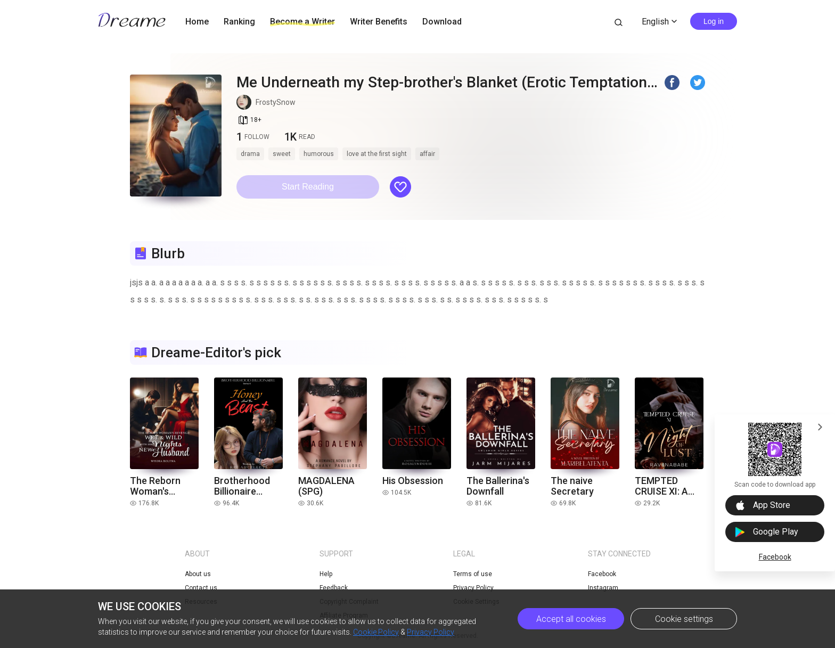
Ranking (239, 22)
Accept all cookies (571, 619)
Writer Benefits (378, 22)
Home (197, 22)
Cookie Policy (376, 632)
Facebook (775, 557)
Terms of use (472, 574)
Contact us (201, 588)
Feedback (334, 588)
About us (198, 574)
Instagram (603, 588)
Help (326, 574)
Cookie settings (684, 619)
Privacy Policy (430, 632)
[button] (307, 187)
